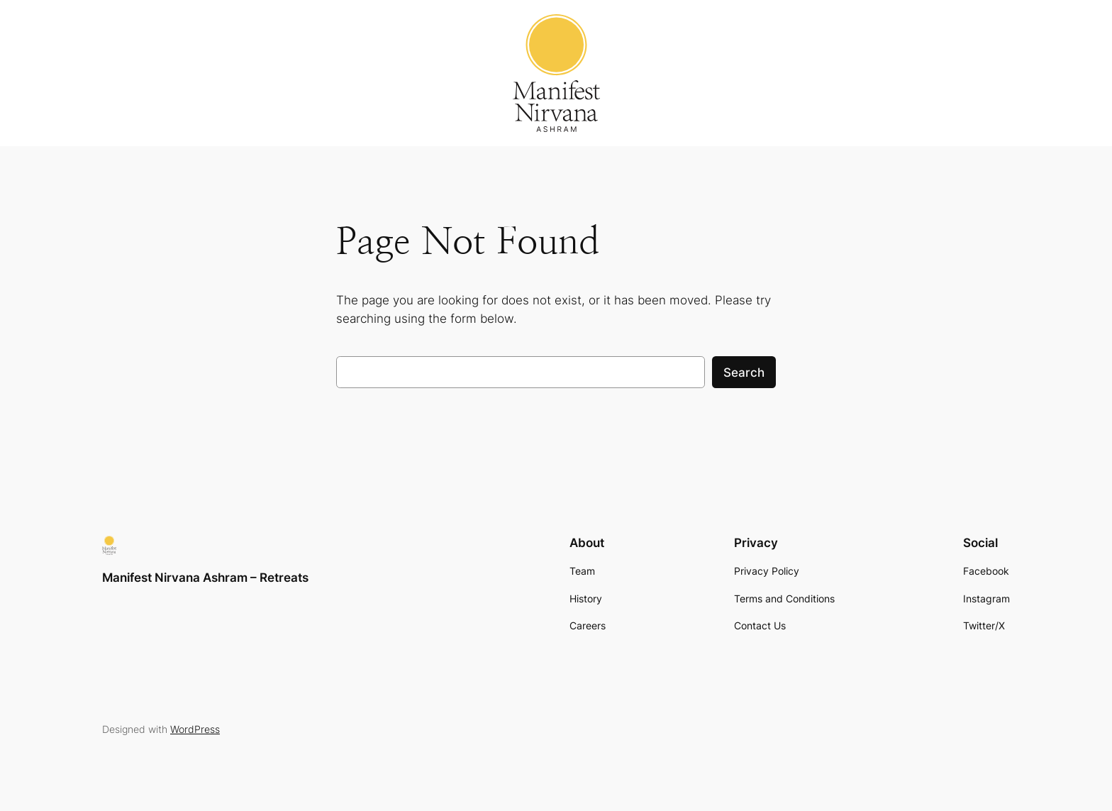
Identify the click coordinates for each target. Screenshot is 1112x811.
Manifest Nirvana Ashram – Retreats (205, 577)
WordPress (195, 729)
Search (743, 372)
